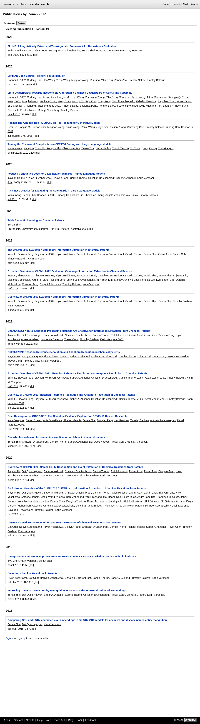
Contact (18, 720)
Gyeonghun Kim (89, 279)
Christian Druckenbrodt (101, 178)
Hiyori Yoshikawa (65, 254)
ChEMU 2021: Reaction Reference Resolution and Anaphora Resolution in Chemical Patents (64, 352)
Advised (21, 23)
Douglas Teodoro (76, 501)
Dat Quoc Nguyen (32, 335)
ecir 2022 (13, 262)
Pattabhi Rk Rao (144, 505)
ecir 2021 (13, 365)
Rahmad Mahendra (69, 50)
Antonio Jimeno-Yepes (163, 420)
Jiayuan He (14, 335)
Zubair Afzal (165, 254)
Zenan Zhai (88, 50)
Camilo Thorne (78, 178)
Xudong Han (34, 80)
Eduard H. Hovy (172, 105)
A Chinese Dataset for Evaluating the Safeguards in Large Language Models (54, 190)
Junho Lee (73, 279)
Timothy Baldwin (155, 80)
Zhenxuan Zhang (95, 97)
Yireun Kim (106, 279)
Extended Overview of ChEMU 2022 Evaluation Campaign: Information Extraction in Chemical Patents (70, 271)
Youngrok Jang (40, 279)
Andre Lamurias (146, 496)
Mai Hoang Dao (112, 496)
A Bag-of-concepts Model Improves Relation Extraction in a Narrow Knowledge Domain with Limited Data (72, 556)
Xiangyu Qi (174, 97)
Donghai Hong (30, 101)
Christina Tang (30, 284)
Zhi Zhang (78, 496)
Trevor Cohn (180, 254)
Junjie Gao (102, 127)
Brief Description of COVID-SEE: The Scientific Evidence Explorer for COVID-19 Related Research (67, 416)
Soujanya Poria (88, 105)
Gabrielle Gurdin (41, 505)
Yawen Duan (183, 101)
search (44, 4)
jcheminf (12, 446)
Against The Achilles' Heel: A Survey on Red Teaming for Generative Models (54, 122)
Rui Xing (95, 80)
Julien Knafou (41, 501)
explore (21, 4)
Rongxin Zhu (103, 50)
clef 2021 (13, 386)
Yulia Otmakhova (52, 420)
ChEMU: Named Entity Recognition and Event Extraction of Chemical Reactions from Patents (64, 522)
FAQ (79, 720)
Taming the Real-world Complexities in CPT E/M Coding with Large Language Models (59, 144)
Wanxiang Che (135, 127)
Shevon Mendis (72, 420)
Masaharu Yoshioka (19, 279)
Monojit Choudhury (48, 110)
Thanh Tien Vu (120, 148)
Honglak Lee (147, 279)
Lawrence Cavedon (52, 339)
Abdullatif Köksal (132, 501)
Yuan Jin (40, 148)
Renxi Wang (138, 97)
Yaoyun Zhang (93, 496)
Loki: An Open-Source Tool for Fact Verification (36, 75)
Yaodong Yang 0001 (49, 105)
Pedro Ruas (129, 496)
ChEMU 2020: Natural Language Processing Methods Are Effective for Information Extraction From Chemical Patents (79, 330)
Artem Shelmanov (157, 97)
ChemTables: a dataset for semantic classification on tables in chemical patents (56, 437)
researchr (8, 4)
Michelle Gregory (136, 594)
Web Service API (55, 720)
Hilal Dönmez (151, 501)
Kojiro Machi (180, 275)
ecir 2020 (13, 535)
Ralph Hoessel (119, 335)
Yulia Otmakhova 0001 (20, 50)
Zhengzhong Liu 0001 (131, 105)
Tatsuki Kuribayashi (123, 101)
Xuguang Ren (153, 105)
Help (40, 720)
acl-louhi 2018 (16, 628)
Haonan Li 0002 (17, 80)
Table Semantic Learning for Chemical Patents (36, 220)
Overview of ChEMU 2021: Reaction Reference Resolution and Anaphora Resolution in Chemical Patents (71, 394)
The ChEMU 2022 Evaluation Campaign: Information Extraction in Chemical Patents (58, 249)
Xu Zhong (135, 148)
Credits (30, 720)
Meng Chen (64, 101)
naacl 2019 (14, 565)
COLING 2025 (16, 84)
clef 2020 (13, 480)
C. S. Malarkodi (125, 505)
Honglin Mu (63, 97)
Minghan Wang (80, 80)
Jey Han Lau (134, 50)
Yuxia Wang (63, 80)
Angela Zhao (112, 195)
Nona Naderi (25, 501)
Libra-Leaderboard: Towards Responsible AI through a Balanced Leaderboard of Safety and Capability (70, 92)
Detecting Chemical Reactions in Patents (32, 573)
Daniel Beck (119, 50)
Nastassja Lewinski (63, 505)
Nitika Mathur (103, 148)
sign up (21, 638)
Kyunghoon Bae (165, 279)
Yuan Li (32, 178)
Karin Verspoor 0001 (111, 339)
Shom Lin (124, 97)
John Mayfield (114, 501)
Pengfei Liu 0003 (108, 105)
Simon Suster (33, 420)
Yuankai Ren (63, 496)
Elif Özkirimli (168, 501)
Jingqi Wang (48, 496)
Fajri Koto (91, 101)
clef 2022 (13, 288)
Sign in (186, 4)
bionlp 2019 (14, 599)
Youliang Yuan (48, 101)
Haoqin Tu (78, 101)
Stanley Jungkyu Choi (126, 279)
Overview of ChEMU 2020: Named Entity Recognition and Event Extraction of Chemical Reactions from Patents (75, 467)
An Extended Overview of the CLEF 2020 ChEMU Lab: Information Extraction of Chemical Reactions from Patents (77, 488)
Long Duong (150, 148)
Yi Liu (11, 105)
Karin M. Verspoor (137, 441)
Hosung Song (57, 279)
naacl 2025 (14, 114)
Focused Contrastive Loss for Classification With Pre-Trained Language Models (56, 173)
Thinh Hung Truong (46, 50)
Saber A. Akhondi (126, 178)
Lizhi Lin (12, 127)
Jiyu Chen (13, 560)
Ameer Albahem (30, 339)
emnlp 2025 (14, 152)
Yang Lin (29, 148)
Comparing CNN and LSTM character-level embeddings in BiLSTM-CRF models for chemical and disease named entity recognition (87, 620)
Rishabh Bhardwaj (146, 101)
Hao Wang (49, 80)
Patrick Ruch (57, 501)
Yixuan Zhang (118, 127)
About (7, 720)
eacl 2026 (13, 54)
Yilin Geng (107, 80)
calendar (34, 4)
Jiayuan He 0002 (17, 178)
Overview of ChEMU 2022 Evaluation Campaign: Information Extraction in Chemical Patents (63, 296)
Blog (70, 720)
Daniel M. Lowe (96, 501)
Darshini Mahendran (19, 505)
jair (9, 135)
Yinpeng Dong (70, 105)
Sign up (194, 4)
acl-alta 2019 (15, 582)
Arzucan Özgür (184, 501)
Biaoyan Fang (61, 178)
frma (10, 343)
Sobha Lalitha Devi (166, 505)
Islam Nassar (15, 148)
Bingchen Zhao (166, 101)
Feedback (90, 720)
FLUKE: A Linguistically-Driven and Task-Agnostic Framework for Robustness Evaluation (62, 46)
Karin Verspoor (145, 178)
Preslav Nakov (137, 80)
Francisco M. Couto (168, 496)
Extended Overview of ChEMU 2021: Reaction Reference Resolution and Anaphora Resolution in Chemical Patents (77, 373)
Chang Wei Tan (71, 148)
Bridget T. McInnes (50, 284)
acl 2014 (12, 199)
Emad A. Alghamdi (25, 105)
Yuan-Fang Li (166, 148)
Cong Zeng (104, 101)
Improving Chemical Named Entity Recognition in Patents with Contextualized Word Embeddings (67, 590)
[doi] (35, 54)
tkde (10, 182)
